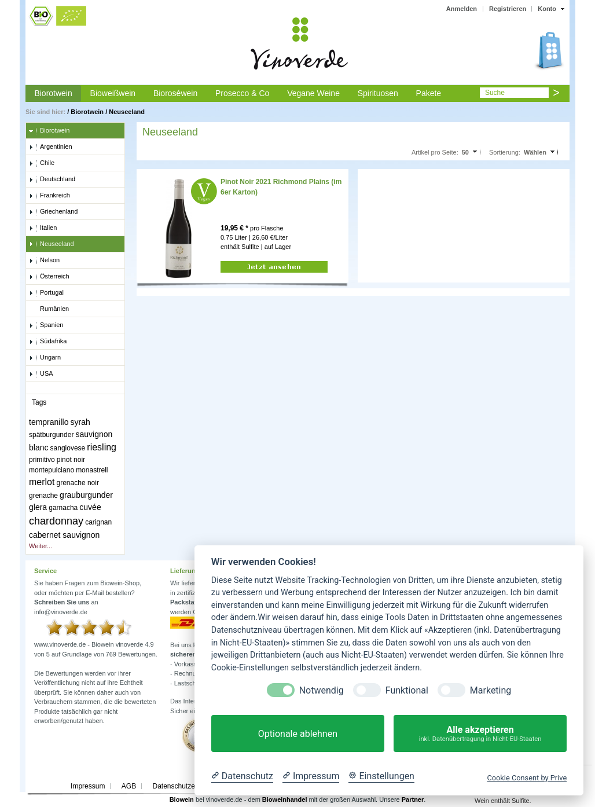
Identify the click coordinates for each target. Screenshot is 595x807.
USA (41, 374)
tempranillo (48, 422)
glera (38, 507)
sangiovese (68, 448)
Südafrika (48, 342)
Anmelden (461, 8)
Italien (43, 228)
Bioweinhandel (284, 799)
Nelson (44, 260)
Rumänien (49, 309)
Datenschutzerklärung (186, 786)
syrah (80, 422)
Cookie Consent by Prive (527, 777)
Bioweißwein (113, 93)
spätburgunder (51, 435)
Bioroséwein (175, 93)
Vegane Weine (313, 93)
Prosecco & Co (242, 93)
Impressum (88, 786)
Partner (413, 799)
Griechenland (53, 212)
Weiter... (40, 545)
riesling (101, 447)
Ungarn (45, 358)
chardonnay (56, 521)
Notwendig (321, 690)
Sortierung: (504, 152)
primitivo (42, 460)
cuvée (90, 507)
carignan (98, 522)
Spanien (46, 325)
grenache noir (78, 483)
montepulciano (51, 470)
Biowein (182, 799)
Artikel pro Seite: (435, 152)
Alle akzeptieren (480, 733)
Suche (495, 93)
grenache (43, 495)
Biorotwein (53, 93)
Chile (41, 163)
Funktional (406, 690)
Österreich (49, 277)
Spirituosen (378, 93)
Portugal (46, 293)
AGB (129, 786)
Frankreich (49, 196)
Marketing (490, 690)
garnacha (63, 508)
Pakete (429, 93)
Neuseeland (127, 111)
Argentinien (50, 147)
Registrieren (507, 8)
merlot (41, 482)
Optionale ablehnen (297, 733)
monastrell (92, 470)
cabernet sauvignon (64, 535)
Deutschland (52, 179)
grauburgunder (86, 495)
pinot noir (71, 460)
